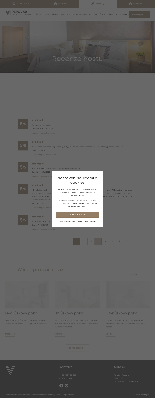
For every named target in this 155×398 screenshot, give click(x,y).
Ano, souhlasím (77, 215)
